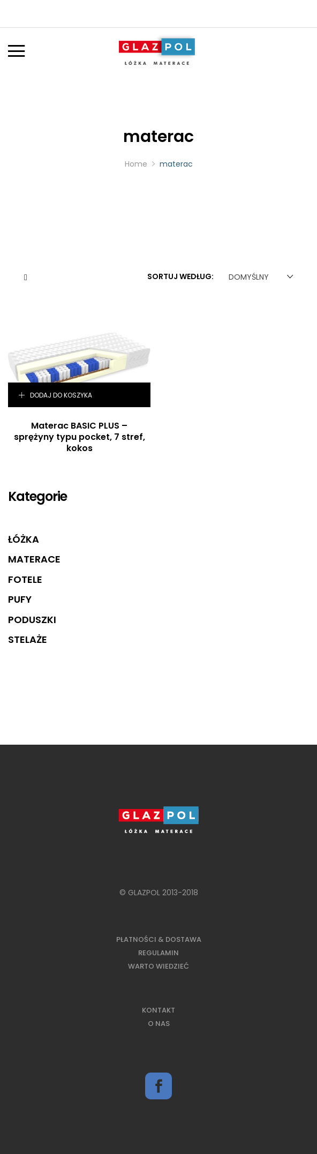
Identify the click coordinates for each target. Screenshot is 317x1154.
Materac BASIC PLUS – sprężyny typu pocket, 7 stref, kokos (79, 436)
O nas (159, 1023)
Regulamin (158, 953)
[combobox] (258, 276)
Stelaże (27, 639)
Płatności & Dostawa (158, 939)
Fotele (25, 579)
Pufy (20, 599)
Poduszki (32, 619)
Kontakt (158, 1010)
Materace (34, 559)
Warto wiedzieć (158, 966)
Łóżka (23, 539)
